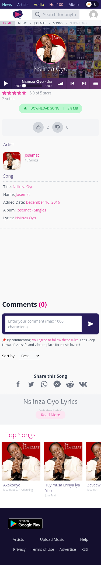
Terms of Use (42, 549)
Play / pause (5, 83)
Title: (7, 186)
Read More (50, 414)
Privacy (19, 549)
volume (60, 83)
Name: (9, 194)
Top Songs (20, 434)
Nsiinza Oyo (78, 23)
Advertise (68, 549)
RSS (84, 549)
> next (83, 83)
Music (22, 23)
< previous (72, 83)
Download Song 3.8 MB (50, 108)
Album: (9, 210)
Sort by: (9, 355)
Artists (18, 539)
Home (7, 23)
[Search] (37, 14)
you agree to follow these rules (55, 340)
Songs (57, 23)
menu (95, 83)
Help (84, 539)
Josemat (40, 23)
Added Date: (14, 202)
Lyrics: (8, 217)
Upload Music (52, 539)
